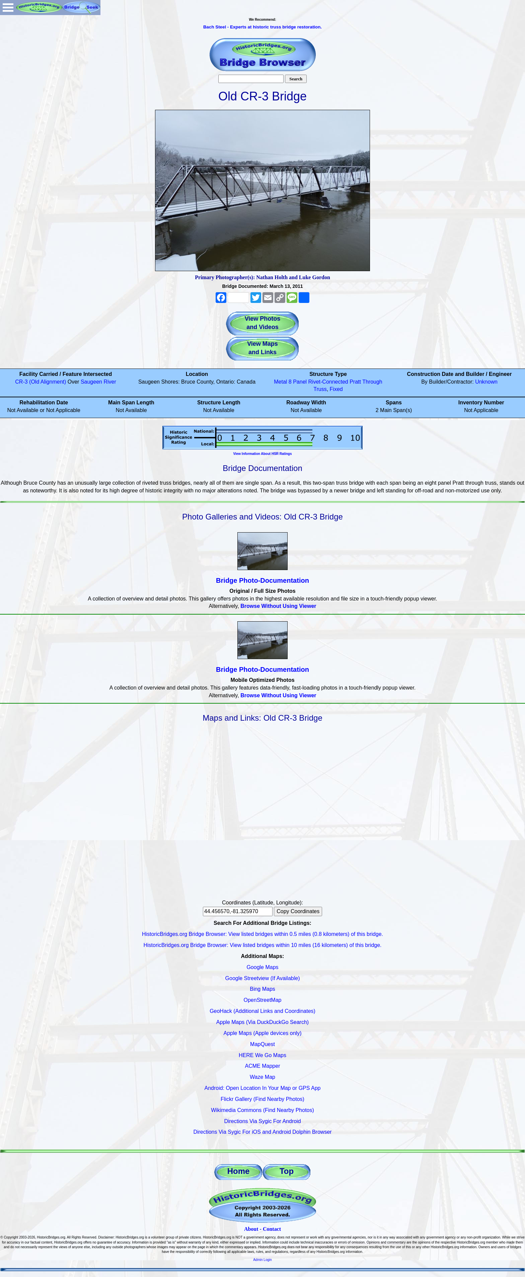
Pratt (355, 382)
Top (287, 1171)
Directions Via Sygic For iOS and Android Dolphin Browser (262, 1132)
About (251, 1229)
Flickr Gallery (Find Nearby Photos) (262, 1099)
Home (238, 1171)
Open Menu (8, 7)
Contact (272, 1229)
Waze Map (262, 1077)
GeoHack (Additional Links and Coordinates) (262, 1011)
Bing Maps (262, 989)
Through (372, 382)
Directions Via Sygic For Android (262, 1121)
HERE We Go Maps (262, 1055)
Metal (280, 382)
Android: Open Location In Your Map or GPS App (263, 1088)
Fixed (336, 389)
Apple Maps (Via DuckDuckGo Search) (262, 1022)
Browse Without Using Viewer (278, 606)
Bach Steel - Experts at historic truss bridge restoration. (262, 26)
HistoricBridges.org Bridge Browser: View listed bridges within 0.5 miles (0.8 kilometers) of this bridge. (262, 934)
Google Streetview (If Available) (262, 978)
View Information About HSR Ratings (262, 454)
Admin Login (262, 1260)
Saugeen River (98, 382)
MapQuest (262, 1044)
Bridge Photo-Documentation (262, 580)
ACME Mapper (262, 1066)
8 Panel (298, 382)
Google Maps (262, 967)
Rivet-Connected (328, 382)
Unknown (486, 382)
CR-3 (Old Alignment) (40, 382)
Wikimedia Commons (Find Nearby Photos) (262, 1110)
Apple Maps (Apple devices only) (262, 1033)
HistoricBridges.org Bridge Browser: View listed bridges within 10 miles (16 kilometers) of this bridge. (262, 945)
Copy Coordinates (298, 911)
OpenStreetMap (263, 1000)
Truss (319, 389)
